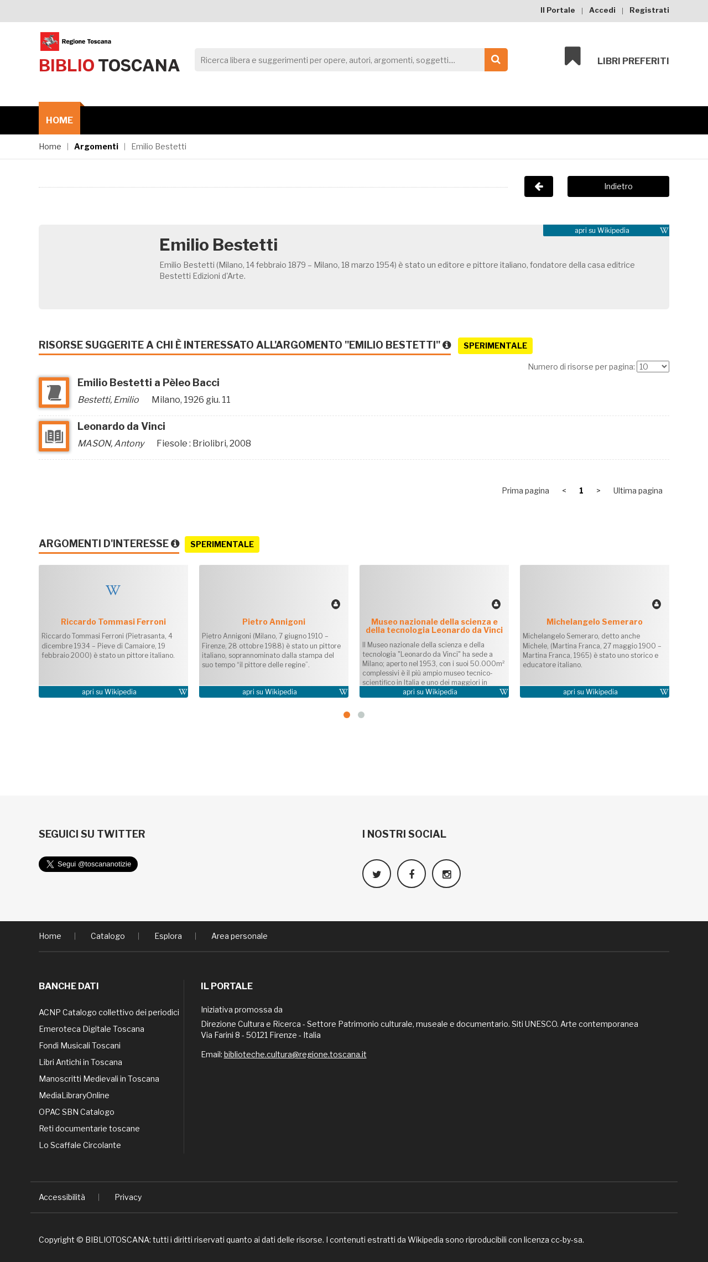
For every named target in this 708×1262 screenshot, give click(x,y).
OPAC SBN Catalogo (76, 1111)
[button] (347, 715)
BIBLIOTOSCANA (117, 1239)
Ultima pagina (638, 490)
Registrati (649, 10)
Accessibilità (62, 1197)
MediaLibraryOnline (74, 1095)
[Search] (348, 59)
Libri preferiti (617, 56)
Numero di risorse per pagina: (581, 366)
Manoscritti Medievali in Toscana (99, 1078)
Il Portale (557, 10)
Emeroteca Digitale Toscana (91, 1029)
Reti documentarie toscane (89, 1128)
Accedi (602, 10)
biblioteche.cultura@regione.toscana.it (295, 1054)
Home (59, 120)
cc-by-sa (566, 1239)
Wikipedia (613, 230)
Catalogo (108, 936)
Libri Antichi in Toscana (80, 1062)
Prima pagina (525, 490)
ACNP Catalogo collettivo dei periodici (109, 1012)
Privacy (128, 1197)
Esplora (168, 936)
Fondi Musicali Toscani (80, 1045)
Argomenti (96, 146)
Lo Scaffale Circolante (80, 1145)
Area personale (239, 936)
